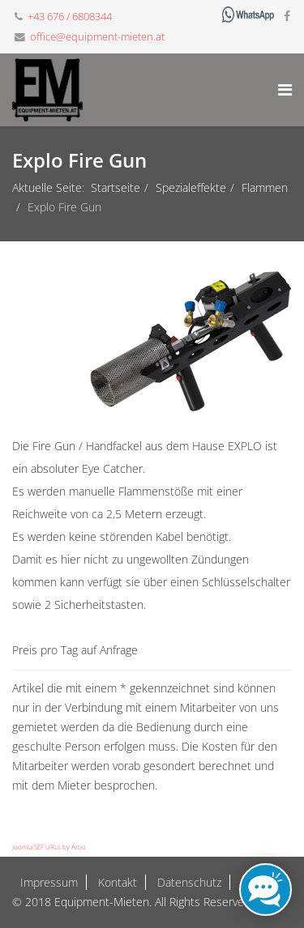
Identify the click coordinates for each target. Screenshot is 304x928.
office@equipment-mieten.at (97, 37)
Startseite (115, 187)
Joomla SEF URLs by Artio (49, 846)
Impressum (49, 882)
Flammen (265, 187)
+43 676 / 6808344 (70, 16)
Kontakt (116, 882)
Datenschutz (187, 882)
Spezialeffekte (191, 187)
